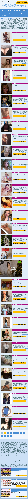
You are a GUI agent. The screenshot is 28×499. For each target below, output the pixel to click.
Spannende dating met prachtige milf (19, 324)
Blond (14, 13)
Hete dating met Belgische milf (19, 65)
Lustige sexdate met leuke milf (19, 375)
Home (2, 10)
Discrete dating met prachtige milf (19, 219)
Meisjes (9, 10)
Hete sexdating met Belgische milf (19, 40)
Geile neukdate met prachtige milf (19, 336)
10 (8, 436)
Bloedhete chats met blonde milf (19, 350)
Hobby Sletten (21, 475)
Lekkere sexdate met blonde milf (19, 154)
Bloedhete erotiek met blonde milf (19, 312)
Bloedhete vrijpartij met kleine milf (19, 103)
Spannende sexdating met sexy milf (19, 413)
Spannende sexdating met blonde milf (19, 78)
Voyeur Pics (21, 496)
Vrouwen (3, 13)
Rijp (9, 13)
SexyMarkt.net (21, 486)
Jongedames (17, 10)
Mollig (20, 13)
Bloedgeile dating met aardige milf (19, 141)
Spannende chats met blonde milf (19, 167)
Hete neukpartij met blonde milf (19, 179)
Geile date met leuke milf (19, 426)
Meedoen (3, 15)
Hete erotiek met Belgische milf (19, 400)
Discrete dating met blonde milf (19, 243)
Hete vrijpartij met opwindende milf (19, 192)
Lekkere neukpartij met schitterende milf (19, 388)
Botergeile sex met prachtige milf (19, 90)
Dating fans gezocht (22, 2)
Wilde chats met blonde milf (19, 230)
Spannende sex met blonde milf (19, 362)
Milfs (24, 10)
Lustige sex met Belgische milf (19, 52)
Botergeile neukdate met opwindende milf (19, 129)
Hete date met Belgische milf (19, 286)
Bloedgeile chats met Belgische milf (19, 116)
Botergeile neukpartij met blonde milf (19, 256)
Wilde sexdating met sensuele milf (19, 299)
